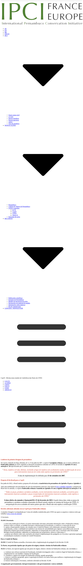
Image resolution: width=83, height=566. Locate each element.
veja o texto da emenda (14, 514)
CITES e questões (14, 208)
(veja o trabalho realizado (63, 486)
